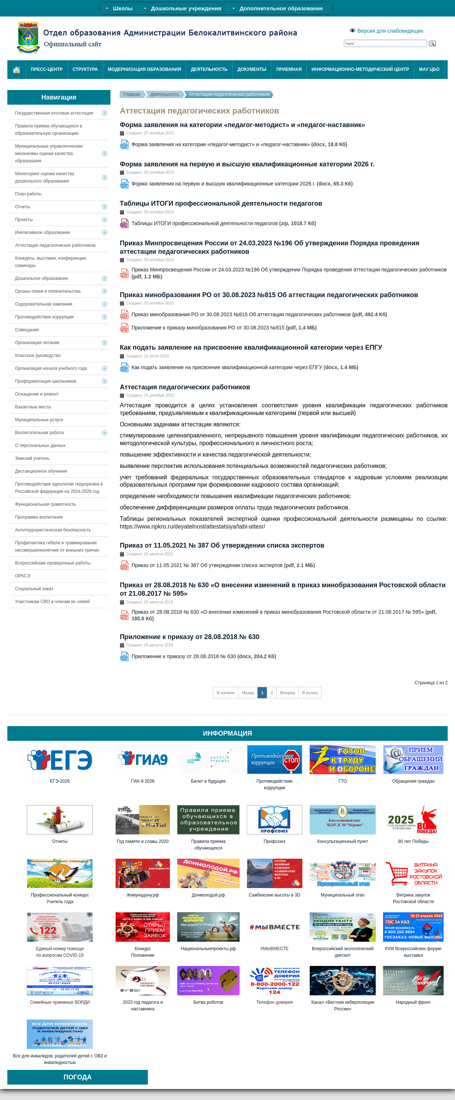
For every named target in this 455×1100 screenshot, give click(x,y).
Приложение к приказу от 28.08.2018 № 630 (189, 637)
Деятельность (164, 94)
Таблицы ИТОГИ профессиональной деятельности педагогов (221, 203)
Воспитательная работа (39, 432)
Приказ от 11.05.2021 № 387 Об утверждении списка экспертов (222, 545)
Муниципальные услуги (39, 419)
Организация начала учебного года (51, 368)
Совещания (27, 329)
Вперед (287, 692)
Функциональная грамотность (45, 504)
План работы (28, 193)
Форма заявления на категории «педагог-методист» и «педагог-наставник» (242, 125)
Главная (131, 94)
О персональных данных (40, 445)
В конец (310, 692)
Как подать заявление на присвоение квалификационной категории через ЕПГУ (251, 347)
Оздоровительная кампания (43, 304)
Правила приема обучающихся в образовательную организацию (48, 129)
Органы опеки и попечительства (48, 291)
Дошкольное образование (41, 278)
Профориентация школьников (45, 381)
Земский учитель (32, 458)
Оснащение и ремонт (37, 394)
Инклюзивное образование (42, 232)
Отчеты (22, 206)
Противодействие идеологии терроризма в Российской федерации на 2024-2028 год (59, 488)
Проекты (24, 219)
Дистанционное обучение (41, 471)
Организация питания (37, 342)
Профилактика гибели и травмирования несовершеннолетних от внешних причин (57, 546)
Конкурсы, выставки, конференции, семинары (51, 262)
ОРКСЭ (22, 575)
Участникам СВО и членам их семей (52, 601)
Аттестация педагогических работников (185, 387)
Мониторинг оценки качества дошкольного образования (44, 177)
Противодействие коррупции (44, 317)
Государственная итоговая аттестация (54, 113)
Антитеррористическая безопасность (53, 530)
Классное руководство (38, 355)
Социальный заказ (34, 588)
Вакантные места (33, 407)
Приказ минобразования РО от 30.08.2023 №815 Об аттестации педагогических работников (269, 295)
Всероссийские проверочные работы (53, 563)
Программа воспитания (39, 517)
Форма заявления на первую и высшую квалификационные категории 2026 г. (247, 164)
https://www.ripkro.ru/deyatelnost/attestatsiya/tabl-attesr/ (192, 526)
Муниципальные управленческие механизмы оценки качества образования (49, 153)
